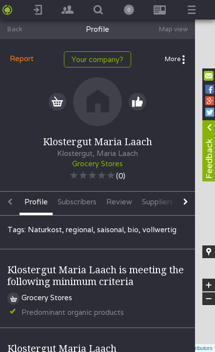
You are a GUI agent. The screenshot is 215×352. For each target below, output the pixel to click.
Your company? (97, 59)
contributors (199, 348)
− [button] (208, 298)
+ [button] (209, 285)
